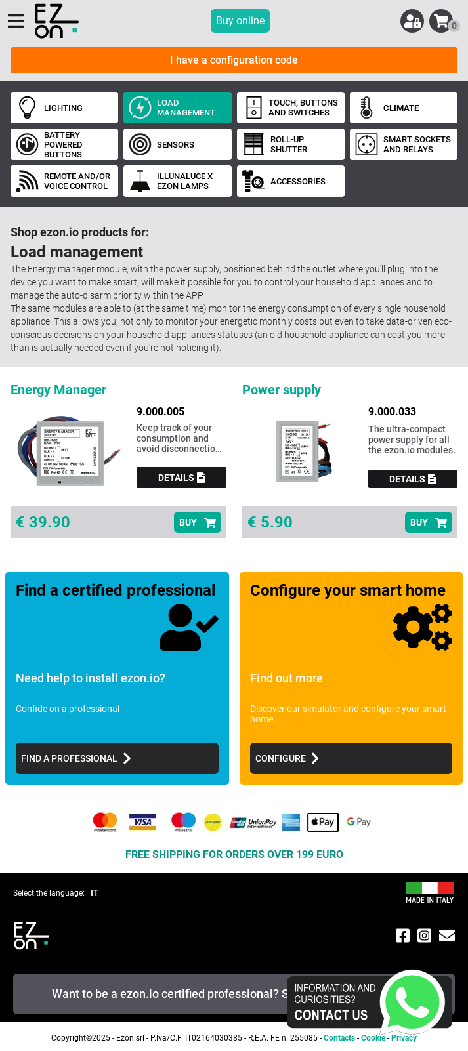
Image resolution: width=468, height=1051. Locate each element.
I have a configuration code (234, 60)
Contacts (339, 1037)
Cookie (373, 1037)
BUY (197, 522)
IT (95, 893)
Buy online (240, 20)
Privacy (404, 1037)
